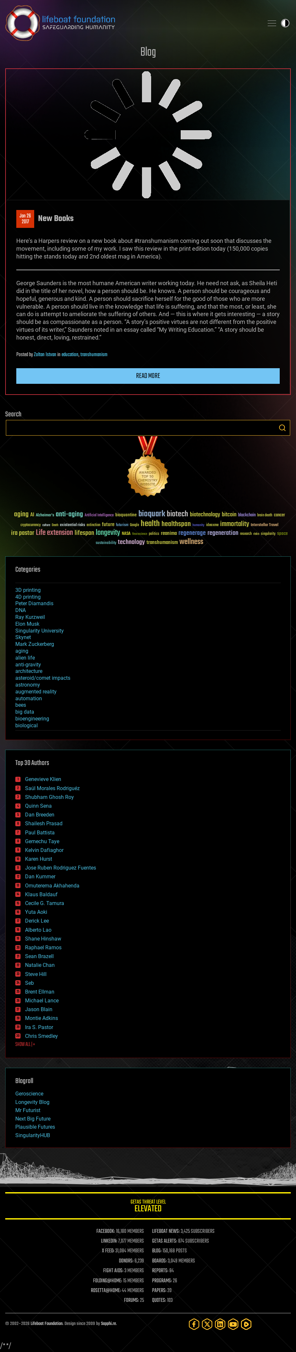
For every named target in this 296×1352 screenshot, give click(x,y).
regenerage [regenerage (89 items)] (192, 533)
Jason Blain (38, 1009)
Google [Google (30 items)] (134, 525)
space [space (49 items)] (282, 533)
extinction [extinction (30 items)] (93, 525)
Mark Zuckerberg (34, 644)
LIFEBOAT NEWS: (166, 1231)
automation (28, 698)
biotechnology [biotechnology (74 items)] (205, 514)
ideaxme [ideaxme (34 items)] (212, 525)
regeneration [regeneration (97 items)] (222, 533)
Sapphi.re (108, 1324)
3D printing (28, 590)
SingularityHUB (32, 1135)
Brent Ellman (39, 992)
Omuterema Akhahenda (52, 886)
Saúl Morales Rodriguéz (52, 788)
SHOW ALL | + (25, 1044)
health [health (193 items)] (150, 524)
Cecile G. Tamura (44, 903)
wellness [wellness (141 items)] (191, 542)
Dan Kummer (40, 876)
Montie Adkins (41, 1018)
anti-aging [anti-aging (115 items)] (69, 514)
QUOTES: (159, 1300)
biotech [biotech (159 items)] (177, 514)
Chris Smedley (41, 1036)
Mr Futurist (27, 1110)
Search (282, 428)
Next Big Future (32, 1119)
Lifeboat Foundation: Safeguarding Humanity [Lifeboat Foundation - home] (131, 23)
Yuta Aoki (36, 912)
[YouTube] (233, 1324)
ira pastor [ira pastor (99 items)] (22, 533)
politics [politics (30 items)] (154, 534)
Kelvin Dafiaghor (44, 850)
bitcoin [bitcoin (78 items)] (229, 514)
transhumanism (93, 355)
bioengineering (32, 719)
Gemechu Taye (42, 841)
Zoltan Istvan (45, 355)
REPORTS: (160, 1271)
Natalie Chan (40, 965)
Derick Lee (37, 921)
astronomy (27, 685)
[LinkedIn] (220, 1324)
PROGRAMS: (162, 1281)
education (70, 355)
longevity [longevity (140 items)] (108, 533)
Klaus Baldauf (41, 894)
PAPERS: (159, 1291)
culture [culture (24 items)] (46, 525)
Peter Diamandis (34, 603)
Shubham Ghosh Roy (49, 797)
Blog (148, 52)
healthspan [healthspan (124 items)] (176, 524)
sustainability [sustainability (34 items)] (106, 543)
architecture (28, 671)
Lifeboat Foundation (47, 1324)
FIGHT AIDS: (113, 1271)
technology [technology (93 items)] (131, 542)
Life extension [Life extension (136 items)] (54, 533)
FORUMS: (131, 1300)
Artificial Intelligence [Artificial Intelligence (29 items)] (99, 515)
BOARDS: (159, 1261)
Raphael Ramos (43, 947)
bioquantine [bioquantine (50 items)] (126, 515)
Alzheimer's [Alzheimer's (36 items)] (45, 515)
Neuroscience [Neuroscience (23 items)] (139, 534)
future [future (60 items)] (108, 525)
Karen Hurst (38, 859)
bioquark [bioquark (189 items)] (151, 514)
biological (26, 725)
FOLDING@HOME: (107, 1281)
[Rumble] (246, 1324)
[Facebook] (194, 1324)
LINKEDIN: (109, 1241)
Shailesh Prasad (44, 823)
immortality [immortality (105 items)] (234, 524)
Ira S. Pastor (39, 1027)
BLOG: (157, 1251)
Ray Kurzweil (30, 617)
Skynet (23, 637)
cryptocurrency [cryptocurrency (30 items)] (31, 525)
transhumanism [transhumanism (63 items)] (162, 542)
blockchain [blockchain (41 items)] (247, 515)
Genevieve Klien (43, 779)
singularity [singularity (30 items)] (268, 534)
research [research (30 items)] (246, 534)
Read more (148, 376)
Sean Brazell (39, 956)
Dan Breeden (39, 815)
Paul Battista (40, 832)
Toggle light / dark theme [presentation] (285, 23)
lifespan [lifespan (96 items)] (84, 533)
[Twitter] (207, 1324)
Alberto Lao (38, 930)
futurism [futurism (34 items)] (122, 525)
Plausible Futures (35, 1127)
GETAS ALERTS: (164, 1241)
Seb (29, 983)
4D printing (28, 597)
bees (20, 705)
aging (21, 651)
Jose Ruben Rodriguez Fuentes (60, 868)
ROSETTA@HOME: (106, 1291)
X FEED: (108, 1251)
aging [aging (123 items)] (21, 514)
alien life (25, 658)
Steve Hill (36, 974)
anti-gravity (28, 665)
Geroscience (29, 1094)
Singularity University (39, 631)
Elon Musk (27, 624)
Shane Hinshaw (43, 939)
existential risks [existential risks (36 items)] (72, 525)
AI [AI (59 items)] (32, 515)
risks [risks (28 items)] (256, 534)
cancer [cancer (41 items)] (279, 515)
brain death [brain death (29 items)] (264, 515)
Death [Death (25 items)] (55, 525)
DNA (20, 610)
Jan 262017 (25, 219)
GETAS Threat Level (148, 1207)
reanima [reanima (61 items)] (169, 533)
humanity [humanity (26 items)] (198, 525)
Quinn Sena (38, 806)
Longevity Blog (32, 1102)
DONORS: (126, 1261)
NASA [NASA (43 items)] (126, 534)
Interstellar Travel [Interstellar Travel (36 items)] (264, 525)
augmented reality (36, 692)
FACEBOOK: (105, 1231)
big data (24, 712)
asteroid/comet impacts (42, 678)
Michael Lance (42, 1000)
